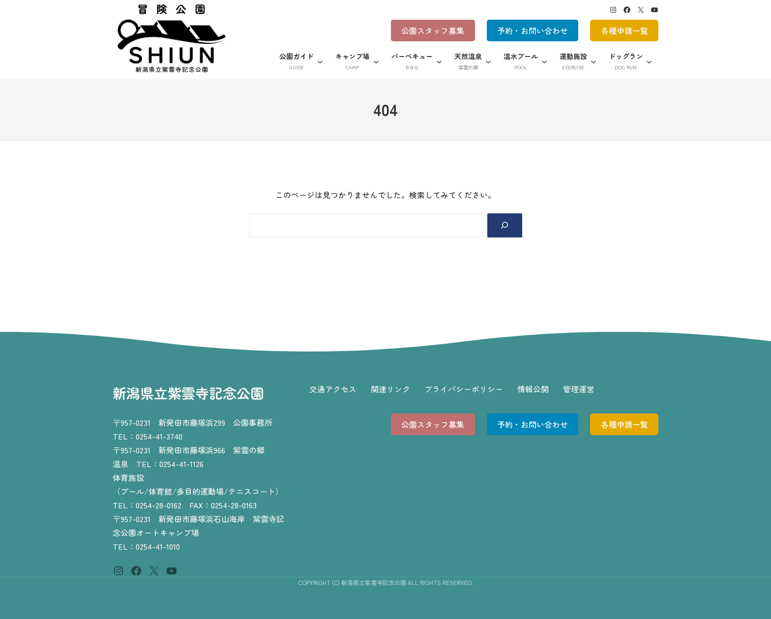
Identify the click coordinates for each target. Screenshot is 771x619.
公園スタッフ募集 (432, 30)
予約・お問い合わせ (532, 30)
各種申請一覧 (624, 30)
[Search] (504, 225)
